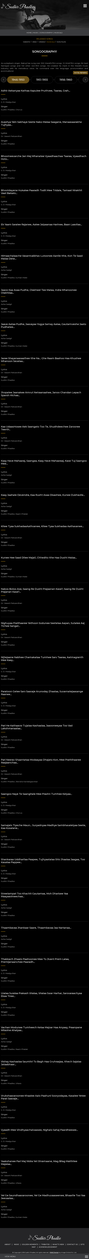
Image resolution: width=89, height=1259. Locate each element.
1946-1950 (18, 79)
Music (35, 33)
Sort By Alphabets (80, 73)
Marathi (26, 42)
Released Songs (44, 39)
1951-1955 (42, 79)
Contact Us (72, 1244)
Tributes (45, 1244)
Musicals (51, 42)
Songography (46, 33)
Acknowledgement (48, 1247)
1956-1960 (65, 79)
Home (29, 33)
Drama (42, 42)
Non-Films (61, 42)
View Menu (10, 1256)
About (8, 1244)
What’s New (58, 1244)
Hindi (34, 42)
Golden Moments (30, 1244)
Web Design (54, 1252)
